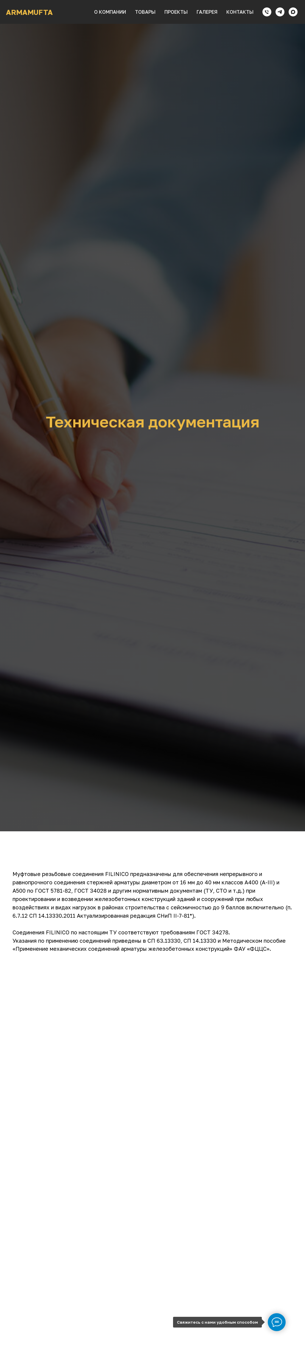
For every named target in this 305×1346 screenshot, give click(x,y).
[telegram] (280, 11)
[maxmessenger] (293, 11)
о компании (110, 12)
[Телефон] (266, 11)
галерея (207, 12)
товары (145, 12)
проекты (176, 12)
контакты (239, 12)
